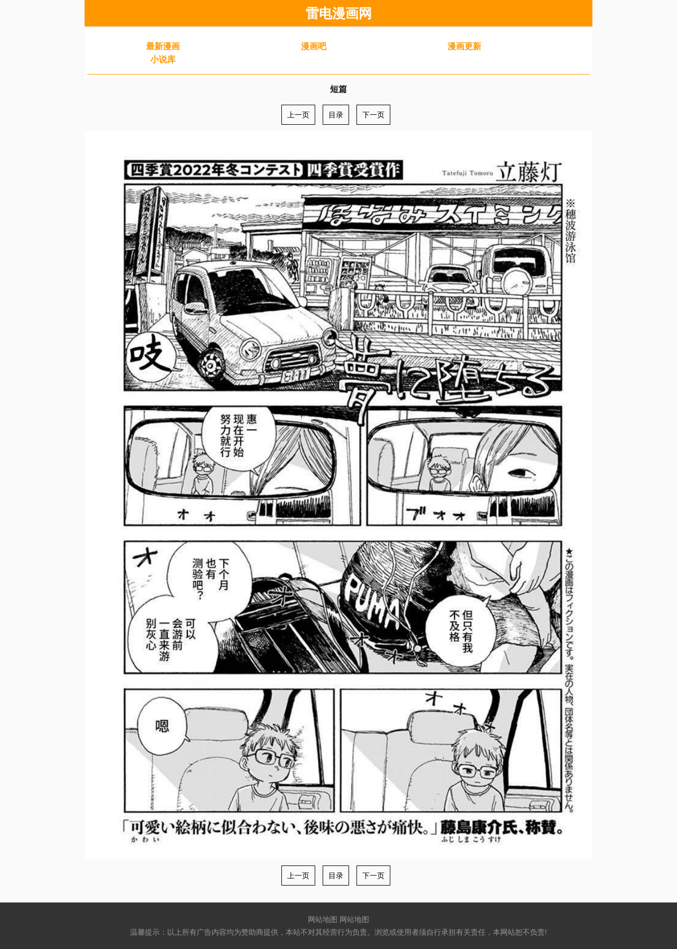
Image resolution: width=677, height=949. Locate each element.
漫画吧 (313, 46)
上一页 (298, 114)
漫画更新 (464, 46)
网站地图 (322, 919)
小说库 (163, 59)
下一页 (373, 114)
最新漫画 (163, 46)
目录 (335, 114)
